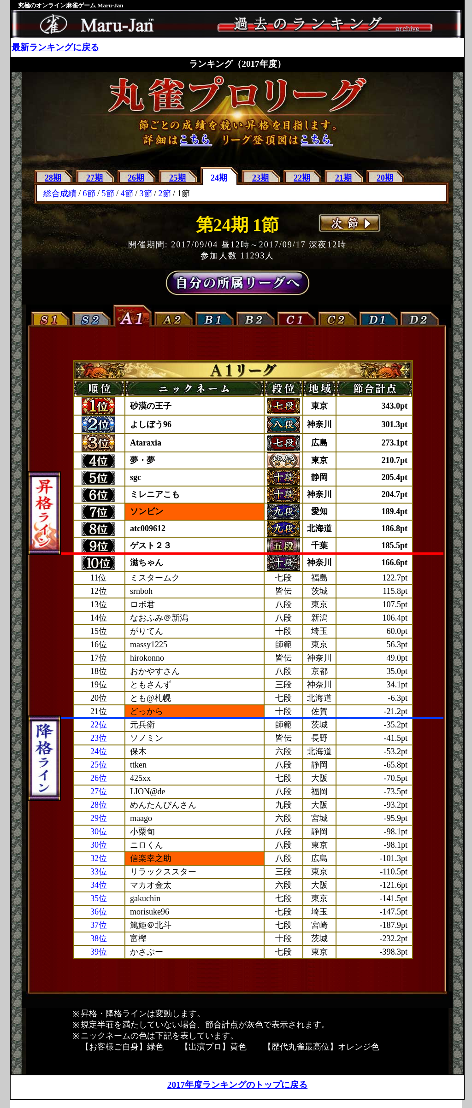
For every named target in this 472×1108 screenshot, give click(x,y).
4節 (127, 193)
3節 (146, 193)
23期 (260, 177)
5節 (108, 193)
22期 (302, 177)
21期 (343, 177)
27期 (94, 177)
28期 (53, 177)
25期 (177, 177)
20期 (385, 177)
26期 (136, 177)
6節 (89, 193)
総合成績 (60, 193)
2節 (165, 193)
